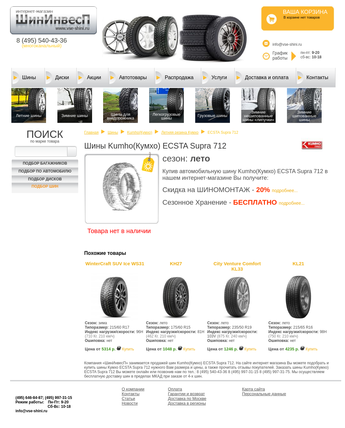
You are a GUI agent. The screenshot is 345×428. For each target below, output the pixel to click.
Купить (128, 349)
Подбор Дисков (45, 179)
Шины (24, 77)
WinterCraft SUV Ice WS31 (114, 263)
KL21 (298, 263)
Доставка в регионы (187, 403)
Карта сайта (253, 389)
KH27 (176, 263)
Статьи (128, 398)
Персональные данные (264, 393)
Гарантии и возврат (186, 393)
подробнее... (285, 190)
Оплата (175, 389)
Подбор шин (45, 186)
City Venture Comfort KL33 (237, 266)
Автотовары (128, 77)
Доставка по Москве (187, 398)
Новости (129, 403)
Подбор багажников (45, 163)
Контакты (312, 77)
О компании (133, 389)
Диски (57, 77)
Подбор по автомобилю (45, 171)
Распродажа (174, 77)
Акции (89, 77)
